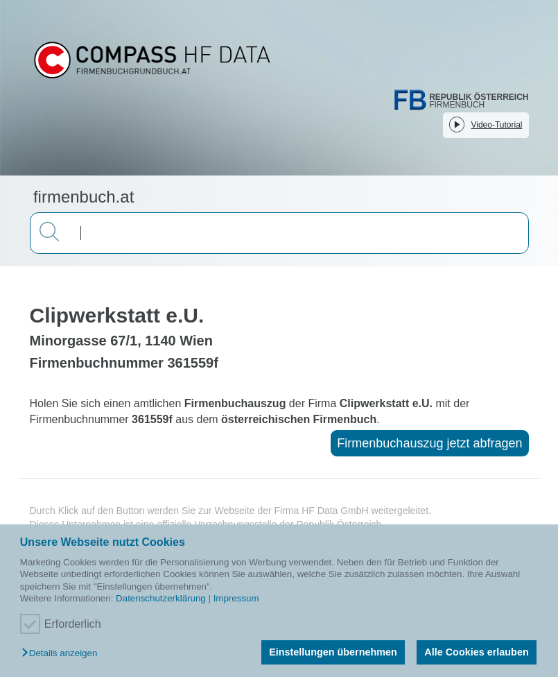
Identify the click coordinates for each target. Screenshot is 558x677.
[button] (62, 654)
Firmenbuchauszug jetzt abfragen (429, 443)
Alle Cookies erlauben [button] (476, 652)
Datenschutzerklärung (161, 598)
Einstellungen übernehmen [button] (333, 652)
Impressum (236, 598)
